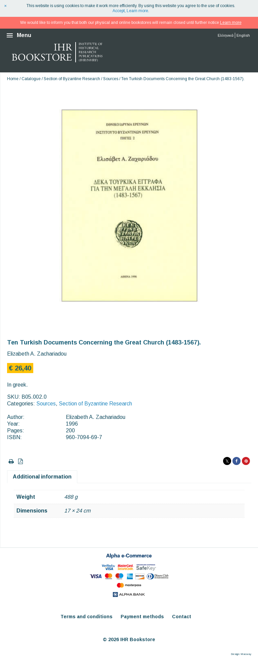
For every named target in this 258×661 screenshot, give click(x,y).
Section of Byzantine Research (72, 78)
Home (12, 78)
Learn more (137, 10)
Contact (181, 616)
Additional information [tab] (42, 477)
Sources (110, 78)
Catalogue (31, 78)
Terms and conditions (86, 616)
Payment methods (142, 616)
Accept (119, 10)
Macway (246, 654)
